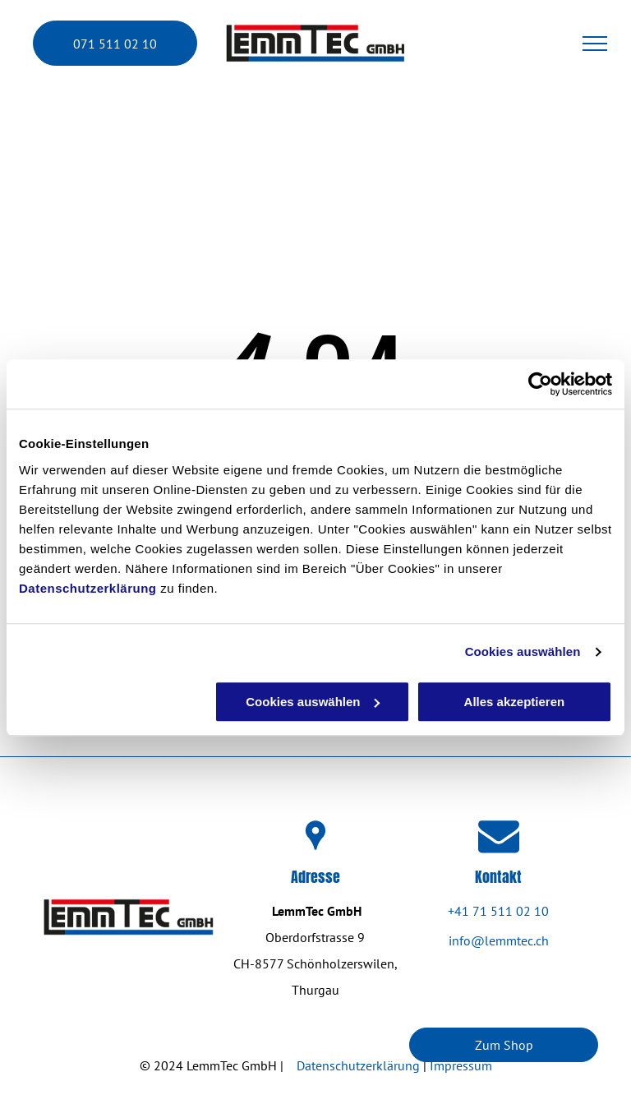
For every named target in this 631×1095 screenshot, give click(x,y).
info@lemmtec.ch (499, 940)
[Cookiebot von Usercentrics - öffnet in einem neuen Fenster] (540, 384)
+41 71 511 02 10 (498, 911)
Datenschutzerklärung (88, 588)
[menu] (594, 43)
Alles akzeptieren (514, 702)
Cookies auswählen (523, 651)
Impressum (461, 1065)
